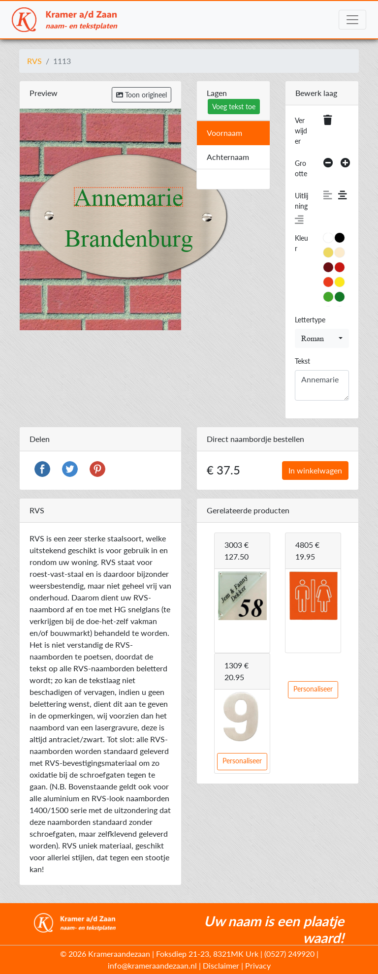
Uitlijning (301, 200)
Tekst (302, 361)
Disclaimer (221, 965)
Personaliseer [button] (313, 689)
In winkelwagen (315, 470)
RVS (34, 60)
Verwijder (301, 130)
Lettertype (310, 319)
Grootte (301, 168)
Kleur (301, 243)
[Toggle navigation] (352, 20)
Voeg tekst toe (233, 106)
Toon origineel (141, 95)
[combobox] (322, 338)
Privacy (258, 965)
